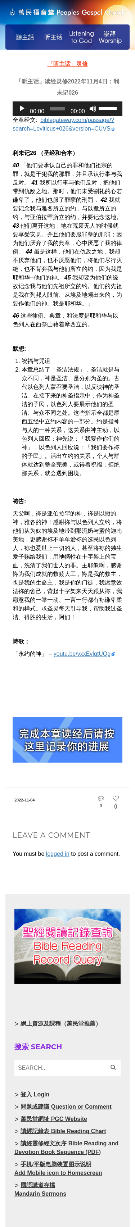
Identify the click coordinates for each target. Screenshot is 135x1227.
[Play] (22, 108)
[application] (67, 108)
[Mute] (92, 108)
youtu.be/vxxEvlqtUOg (82, 654)
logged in (57, 854)
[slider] (57, 108)
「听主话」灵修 (68, 64)
